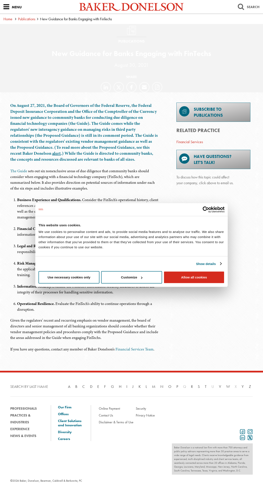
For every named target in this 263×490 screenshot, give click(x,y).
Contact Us (106, 415)
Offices (63, 414)
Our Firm (64, 407)
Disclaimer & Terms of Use (116, 422)
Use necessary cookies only (68, 277)
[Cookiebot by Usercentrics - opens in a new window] (206, 209)
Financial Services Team (134, 349)
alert (56, 153)
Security (141, 408)
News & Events (23, 436)
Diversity (65, 432)
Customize (131, 277)
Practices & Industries (20, 418)
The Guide (18, 171)
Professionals (23, 408)
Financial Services (189, 141)
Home (7, 18)
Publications (26, 18)
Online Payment (109, 408)
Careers (64, 439)
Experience (20, 429)
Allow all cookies (194, 277)
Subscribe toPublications (201, 112)
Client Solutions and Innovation (70, 423)
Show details (206, 263)
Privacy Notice (145, 415)
